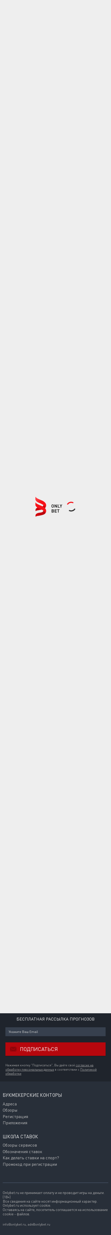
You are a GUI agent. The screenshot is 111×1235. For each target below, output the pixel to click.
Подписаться (31, 1049)
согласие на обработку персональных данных (49, 1067)
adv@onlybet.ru (39, 1224)
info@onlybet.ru (14, 1224)
